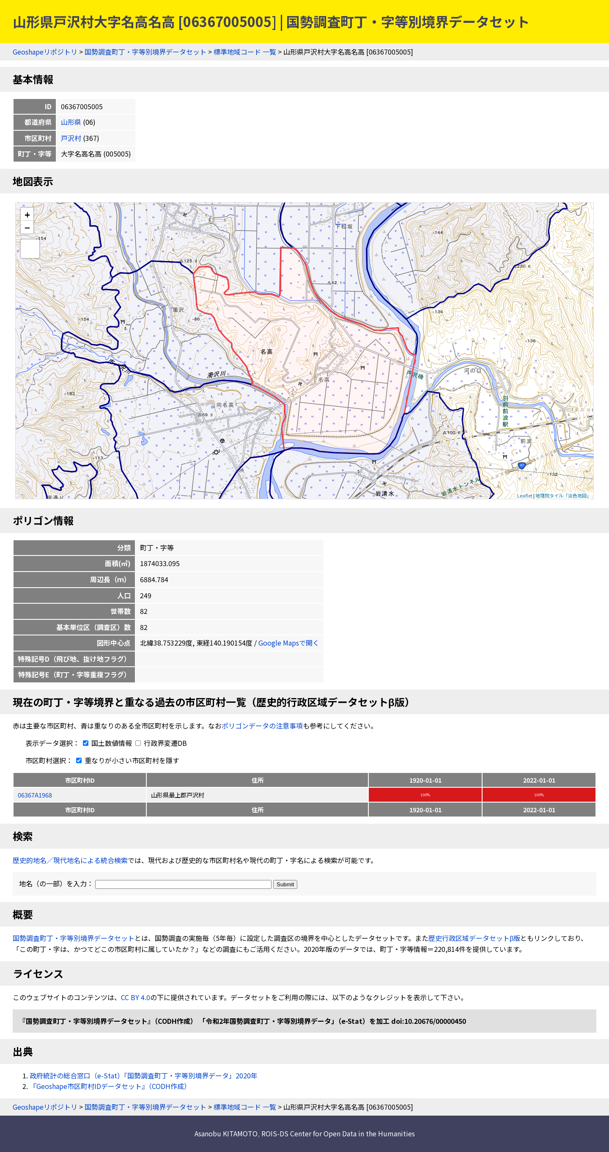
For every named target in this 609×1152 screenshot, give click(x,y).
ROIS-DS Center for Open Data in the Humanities (338, 1133)
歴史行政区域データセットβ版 (474, 938)
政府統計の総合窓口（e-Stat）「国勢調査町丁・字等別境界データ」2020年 (144, 1075)
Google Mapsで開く (288, 643)
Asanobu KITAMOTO (226, 1133)
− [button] (27, 227)
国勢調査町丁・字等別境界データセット (145, 52)
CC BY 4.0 (135, 997)
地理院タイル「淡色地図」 (563, 495)
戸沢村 (71, 138)
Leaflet (524, 495)
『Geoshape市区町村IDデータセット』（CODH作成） (110, 1086)
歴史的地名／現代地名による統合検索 (70, 860)
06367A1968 (35, 794)
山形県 (71, 122)
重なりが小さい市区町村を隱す (126, 760)
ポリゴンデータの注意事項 (262, 725)
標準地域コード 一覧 (245, 52)
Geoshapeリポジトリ (45, 52)
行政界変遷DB (161, 743)
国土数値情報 (107, 743)
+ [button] (27, 214)
